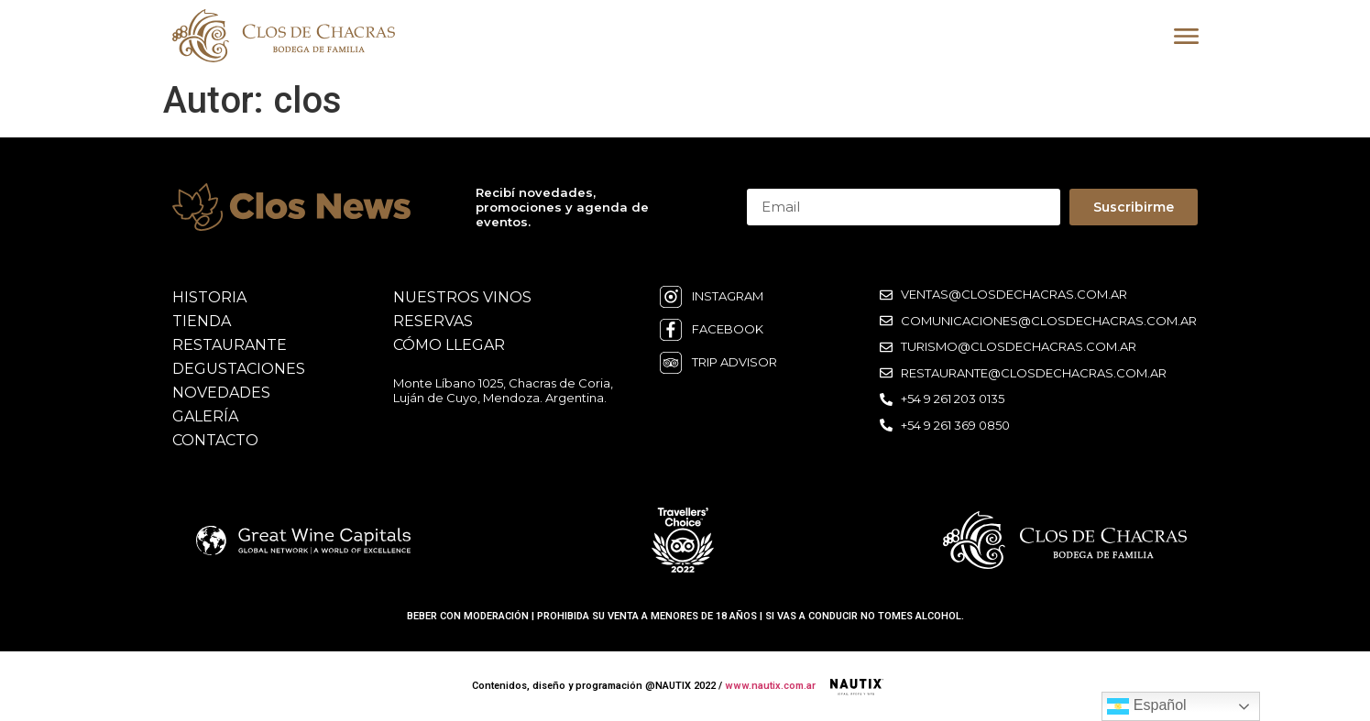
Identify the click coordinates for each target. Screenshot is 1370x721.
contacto (215, 440)
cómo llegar (449, 345)
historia (209, 297)
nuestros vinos (462, 297)
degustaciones (238, 368)
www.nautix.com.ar (770, 686)
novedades (221, 392)
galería (205, 416)
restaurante (229, 345)
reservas (433, 321)
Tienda (201, 321)
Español (1146, 706)
